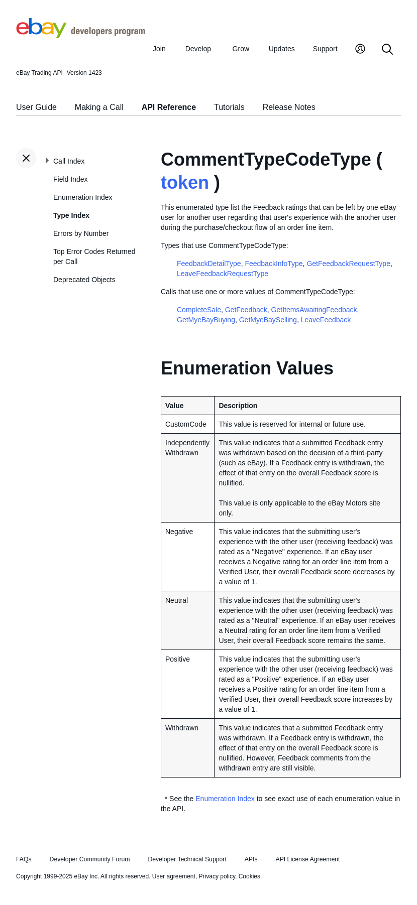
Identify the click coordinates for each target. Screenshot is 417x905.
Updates (282, 49)
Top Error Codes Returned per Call (94, 256)
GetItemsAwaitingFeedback (314, 310)
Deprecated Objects (84, 280)
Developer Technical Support (187, 859)
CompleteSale (199, 310)
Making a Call (99, 107)
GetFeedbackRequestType (348, 264)
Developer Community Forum (90, 859)
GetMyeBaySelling (268, 320)
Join (159, 49)
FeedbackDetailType (209, 264)
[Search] (387, 50)
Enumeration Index (83, 197)
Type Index (71, 215)
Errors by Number (81, 233)
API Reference (169, 107)
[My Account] (360, 50)
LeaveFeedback (326, 320)
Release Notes (289, 107)
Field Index (70, 179)
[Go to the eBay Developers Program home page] (80, 36)
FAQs (24, 859)
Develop (198, 49)
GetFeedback (246, 310)
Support (325, 49)
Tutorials (229, 107)
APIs (251, 859)
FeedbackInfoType (273, 264)
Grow (241, 49)
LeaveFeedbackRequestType (222, 274)
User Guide (36, 107)
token (185, 182)
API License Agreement (307, 859)
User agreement (173, 876)
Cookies (249, 876)
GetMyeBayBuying (206, 320)
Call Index (68, 161)
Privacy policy (217, 876)
